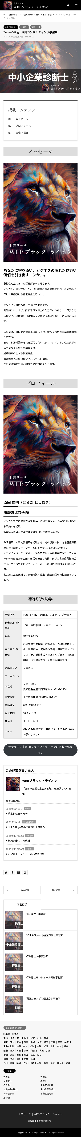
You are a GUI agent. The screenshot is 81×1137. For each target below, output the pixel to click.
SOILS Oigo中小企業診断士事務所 (26, 827)
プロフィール (23, 125)
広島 (33, 1054)
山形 (39, 1037)
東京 (60, 1042)
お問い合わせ (45, 1120)
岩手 (19, 1037)
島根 (19, 1054)
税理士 (27, 808)
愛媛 (26, 1058)
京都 (19, 1050)
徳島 (12, 1058)
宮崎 (52, 1062)
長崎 (32, 1062)
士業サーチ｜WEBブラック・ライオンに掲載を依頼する (40, 750)
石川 (59, 1046)
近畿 (5, 1050)
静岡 (19, 1046)
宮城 (33, 1037)
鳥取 (12, 1054)
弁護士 (6, 1076)
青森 (12, 1037)
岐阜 (25, 1046)
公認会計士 (8, 1093)
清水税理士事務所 (17, 813)
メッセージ (22, 119)
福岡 (19, 1062)
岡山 (26, 1054)
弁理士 (43, 1076)
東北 (5, 1037)
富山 (52, 1046)
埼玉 (46, 1042)
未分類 (6, 1097)
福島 (46, 1037)
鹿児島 (60, 1062)
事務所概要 (22, 132)
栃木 (19, 1042)
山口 (39, 1054)
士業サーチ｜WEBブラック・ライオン (40, 1114)
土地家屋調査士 (47, 1085)
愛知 (24, 27)
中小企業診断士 (11, 27)
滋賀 (12, 1050)
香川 (19, 1058)
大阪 (41, 1050)
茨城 (12, 1042)
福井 (66, 1046)
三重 (39, 1046)
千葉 (53, 1042)
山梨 (33, 1042)
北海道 (6, 1033)
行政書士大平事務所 (19, 840)
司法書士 (7, 1080)
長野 (39, 1042)
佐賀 (25, 1062)
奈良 (26, 1050)
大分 (39, 1062)
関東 (5, 1042)
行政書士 (29, 835)
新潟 (46, 1046)
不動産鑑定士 (46, 1093)
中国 (5, 1054)
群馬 (26, 1042)
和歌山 (34, 1050)
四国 (5, 1058)
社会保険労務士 (10, 1089)
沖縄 (68, 1062)
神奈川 (67, 1042)
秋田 (26, 1037)
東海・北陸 (35, 27)
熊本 (46, 1062)
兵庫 (48, 1050)
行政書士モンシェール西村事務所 (26, 854)
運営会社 (32, 1120)
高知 (33, 1058)
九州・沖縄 (8, 1062)
